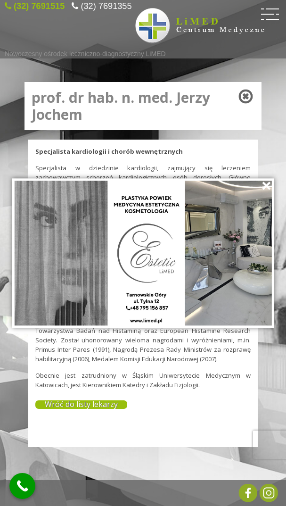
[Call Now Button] (22, 486)
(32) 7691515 (39, 4)
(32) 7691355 (106, 4)
